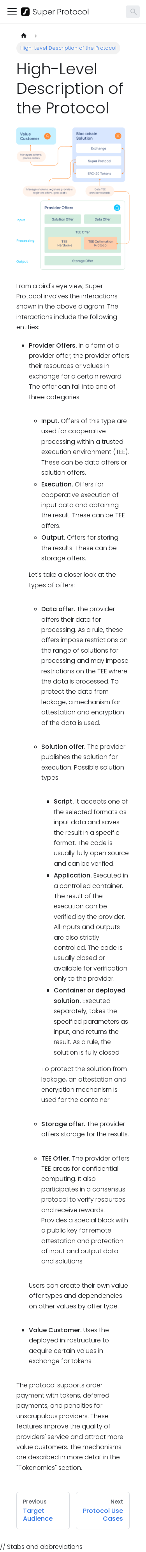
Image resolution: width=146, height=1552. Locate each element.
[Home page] (23, 36)
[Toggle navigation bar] (12, 12)
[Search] (133, 11)
